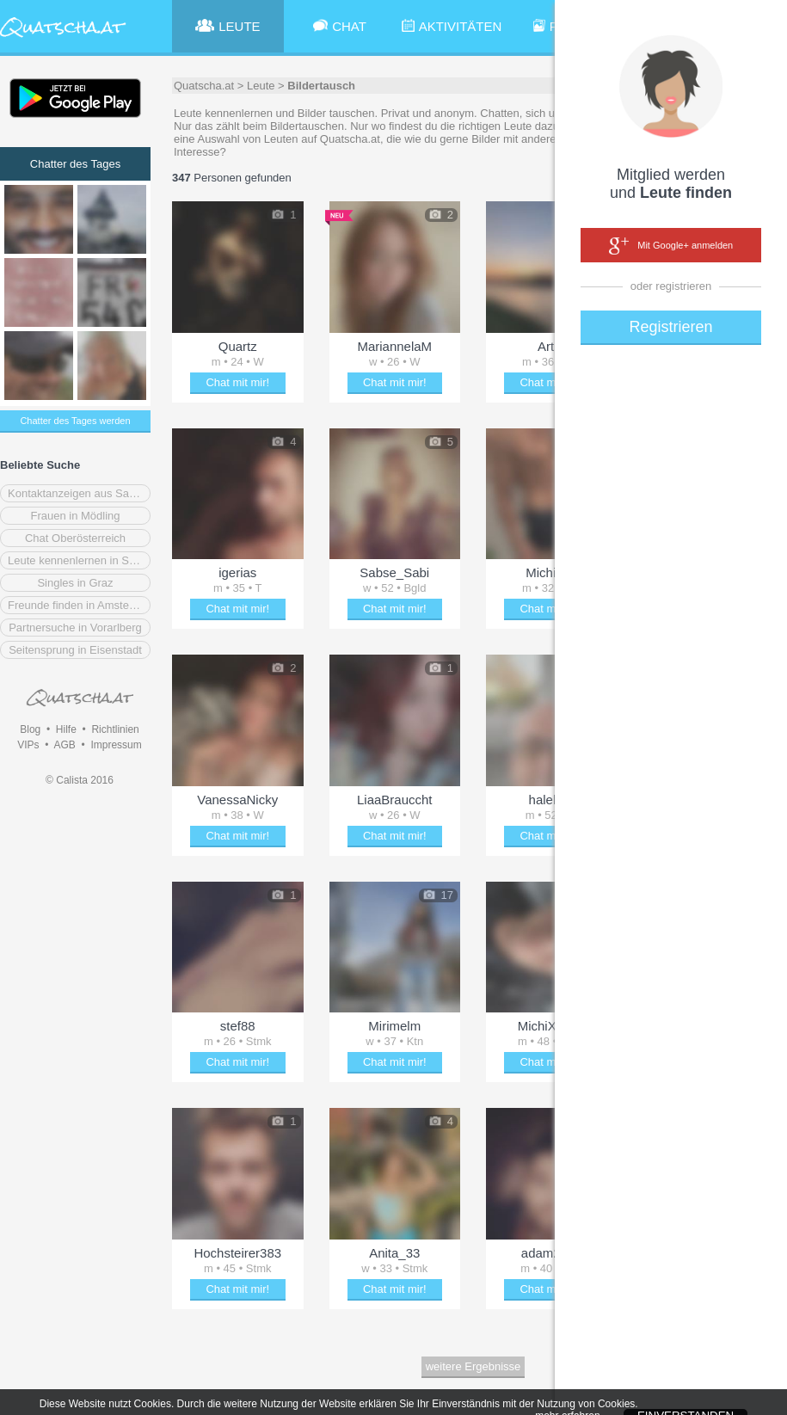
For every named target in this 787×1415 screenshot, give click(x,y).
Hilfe (66, 729)
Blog (30, 729)
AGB (64, 745)
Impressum (115, 745)
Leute (261, 85)
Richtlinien (114, 729)
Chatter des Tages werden (75, 420)
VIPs (28, 745)
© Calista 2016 (80, 780)
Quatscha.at (204, 85)
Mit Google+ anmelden (671, 246)
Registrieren (670, 326)
